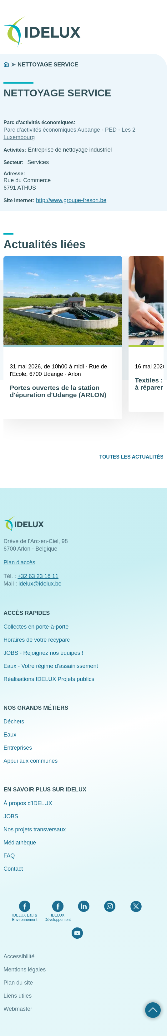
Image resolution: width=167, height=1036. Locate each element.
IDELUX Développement (57, 917)
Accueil (6, 64)
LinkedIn (83, 906)
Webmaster (17, 1009)
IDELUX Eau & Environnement (25, 917)
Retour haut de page (153, 1010)
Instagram (109, 906)
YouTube (77, 933)
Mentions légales (24, 969)
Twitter (136, 906)
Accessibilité (18, 956)
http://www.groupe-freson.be (71, 200)
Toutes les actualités (131, 457)
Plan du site (18, 983)
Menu (159, 27)
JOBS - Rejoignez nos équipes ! (43, 653)
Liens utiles (17, 996)
